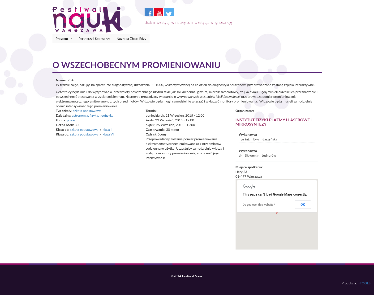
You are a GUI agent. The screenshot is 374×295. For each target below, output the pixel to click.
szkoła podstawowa (87, 111)
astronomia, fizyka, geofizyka (92, 115)
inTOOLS (364, 283)
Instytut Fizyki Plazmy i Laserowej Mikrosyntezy (274, 122)
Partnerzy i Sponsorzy (94, 39)
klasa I (107, 129)
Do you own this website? (259, 204)
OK (303, 204)
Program (62, 39)
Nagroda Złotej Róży (131, 39)
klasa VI (108, 134)
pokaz (71, 120)
